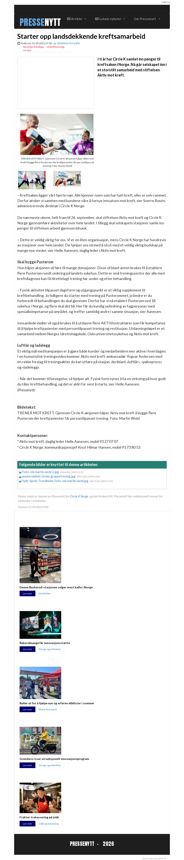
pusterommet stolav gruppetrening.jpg (49, 476)
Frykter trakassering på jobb (39, 817)
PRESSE (32, 22)
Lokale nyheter (110, 19)
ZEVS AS (162, 858)
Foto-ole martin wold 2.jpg (41, 472)
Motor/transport (48, 709)
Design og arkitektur (50, 649)
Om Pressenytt (147, 19)
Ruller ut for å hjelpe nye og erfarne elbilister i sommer (57, 703)
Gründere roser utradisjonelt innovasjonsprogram (54, 759)
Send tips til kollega (33, 46)
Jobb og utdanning (48, 823)
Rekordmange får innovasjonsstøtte (45, 643)
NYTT (53, 22)
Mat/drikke (45, 593)
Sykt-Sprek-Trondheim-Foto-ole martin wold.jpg (55, 481)
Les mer (27, 593)
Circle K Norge (79, 496)
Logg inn (166, 2)
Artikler (76, 19)
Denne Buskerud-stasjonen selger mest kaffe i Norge (56, 587)
